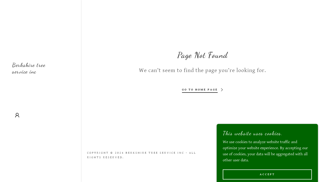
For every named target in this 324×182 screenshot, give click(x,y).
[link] (40, 72)
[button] (17, 115)
